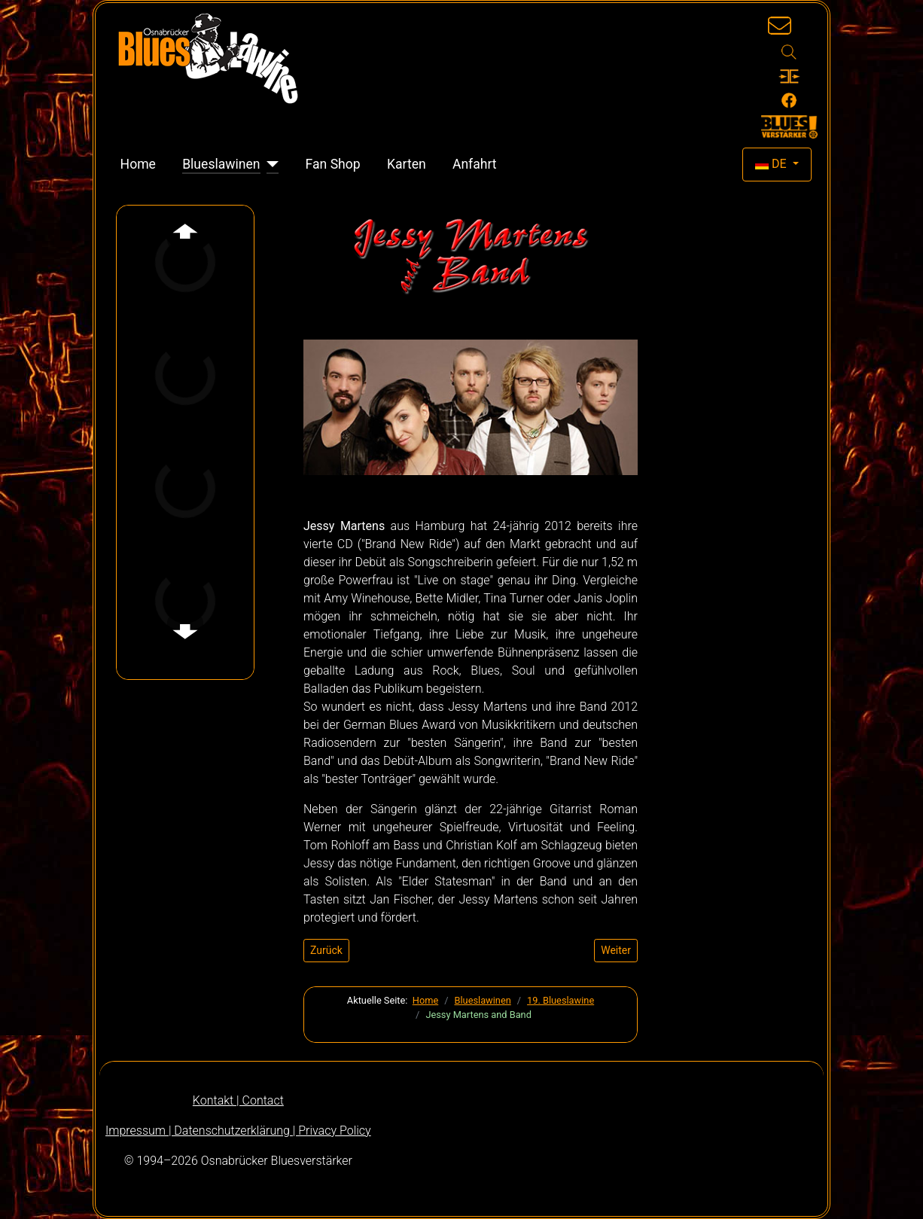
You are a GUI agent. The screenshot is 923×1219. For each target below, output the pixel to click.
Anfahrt (474, 164)
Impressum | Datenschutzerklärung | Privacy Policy (238, 1130)
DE (772, 164)
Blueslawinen (221, 164)
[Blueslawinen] (269, 164)
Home (138, 164)
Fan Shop (333, 164)
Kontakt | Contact (238, 1100)
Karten (406, 164)
